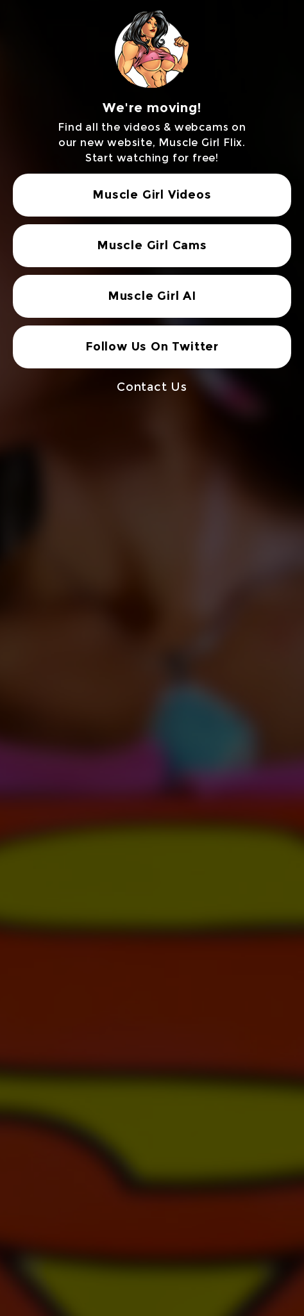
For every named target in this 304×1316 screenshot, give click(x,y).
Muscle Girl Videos (151, 195)
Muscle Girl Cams (152, 245)
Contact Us (152, 387)
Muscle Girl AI (152, 296)
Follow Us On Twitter (152, 347)
